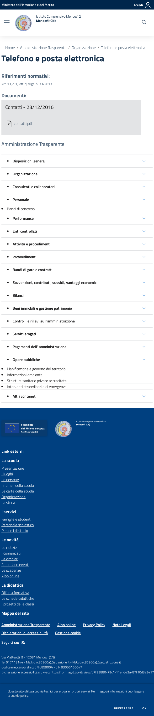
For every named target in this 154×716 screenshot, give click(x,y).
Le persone (10, 479)
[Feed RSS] (23, 642)
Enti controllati (25, 231)
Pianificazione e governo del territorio (36, 369)
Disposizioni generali (30, 161)
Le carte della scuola (17, 491)
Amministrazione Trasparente (43, 47)
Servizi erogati (24, 334)
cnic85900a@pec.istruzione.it (100, 662)
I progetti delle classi (17, 604)
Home (10, 47)
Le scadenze (11, 570)
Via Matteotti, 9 (12, 657)
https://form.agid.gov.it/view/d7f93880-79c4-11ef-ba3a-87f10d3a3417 (102, 672)
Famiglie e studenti (16, 519)
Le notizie (9, 547)
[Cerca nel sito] (144, 23)
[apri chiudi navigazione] (7, 23)
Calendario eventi (15, 564)
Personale (21, 199)
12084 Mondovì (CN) (40, 657)
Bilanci (18, 295)
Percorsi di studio (14, 530)
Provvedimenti (25, 257)
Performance (23, 218)
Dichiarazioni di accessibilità (24, 633)
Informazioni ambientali (25, 375)
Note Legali (121, 625)
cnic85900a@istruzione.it (51, 662)
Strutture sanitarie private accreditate (37, 381)
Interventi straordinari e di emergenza (37, 387)
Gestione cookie (68, 633)
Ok (144, 708)
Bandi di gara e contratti (33, 270)
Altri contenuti (25, 396)
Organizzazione (84, 47)
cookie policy (19, 695)
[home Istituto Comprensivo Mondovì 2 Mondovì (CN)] (47, 22)
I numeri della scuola (17, 485)
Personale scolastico (17, 525)
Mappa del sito (15, 613)
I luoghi (7, 474)
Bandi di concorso (21, 209)
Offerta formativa (15, 592)
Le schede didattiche (17, 598)
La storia (8, 502)
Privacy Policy (94, 625)
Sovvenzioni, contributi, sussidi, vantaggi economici (55, 282)
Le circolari (9, 559)
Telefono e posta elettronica (123, 47)
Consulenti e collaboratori (34, 187)
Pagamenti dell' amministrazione (39, 347)
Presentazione (12, 468)
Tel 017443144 (12, 662)
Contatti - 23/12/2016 (29, 107)
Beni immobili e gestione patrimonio (42, 308)
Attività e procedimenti (32, 244)
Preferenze (123, 708)
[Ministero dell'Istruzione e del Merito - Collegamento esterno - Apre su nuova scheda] (27, 4)
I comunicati (11, 553)
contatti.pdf (23, 123)
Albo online (10, 576)
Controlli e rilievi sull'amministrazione (44, 321)
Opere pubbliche (26, 359)
